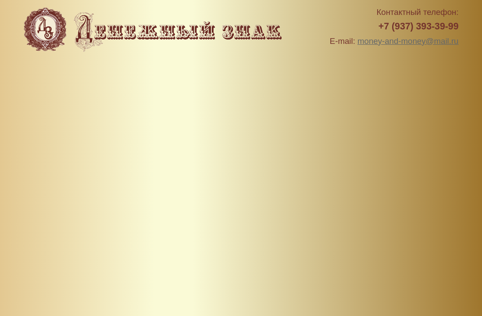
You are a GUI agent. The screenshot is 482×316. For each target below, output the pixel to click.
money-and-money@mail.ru (407, 41)
